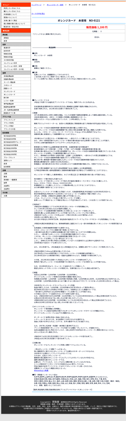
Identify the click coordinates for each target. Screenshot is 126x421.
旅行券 (6, 97)
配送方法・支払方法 (11, 26)
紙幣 (5, 183)
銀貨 (5, 176)
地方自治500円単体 (11, 145)
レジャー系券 (9, 100)
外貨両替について (10, 14)
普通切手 (7, 47)
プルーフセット (9, 157)
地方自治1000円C (10, 154)
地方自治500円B (10, 139)
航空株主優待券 (9, 107)
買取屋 (55, 401)
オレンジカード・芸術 (55, 5)
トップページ (36, 5)
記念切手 (7, 51)
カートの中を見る (38, 13)
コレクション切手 (10, 63)
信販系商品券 (9, 79)
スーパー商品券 (9, 82)
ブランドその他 (9, 129)
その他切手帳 (9, 60)
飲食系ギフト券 (9, 113)
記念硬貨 (7, 166)
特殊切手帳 (8, 54)
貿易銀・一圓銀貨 (10, 179)
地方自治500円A (10, 136)
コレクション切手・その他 (14, 69)
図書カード (8, 88)
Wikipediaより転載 (41, 370)
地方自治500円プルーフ (12, 142)
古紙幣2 (7, 189)
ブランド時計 (9, 126)
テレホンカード (9, 91)
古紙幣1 (7, 186)
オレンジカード (9, 94)
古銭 (5, 173)
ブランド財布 (9, 123)
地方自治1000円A (10, 148)
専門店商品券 (9, 104)
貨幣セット (8, 160)
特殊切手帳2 (8, 57)
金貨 (5, 41)
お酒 (5, 196)
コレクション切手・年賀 (13, 66)
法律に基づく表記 (10, 20)
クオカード (8, 85)
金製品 (6, 38)
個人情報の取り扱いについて (14, 23)
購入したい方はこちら (12, 11)
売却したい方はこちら (12, 8)
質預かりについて (10, 17)
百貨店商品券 (9, 76)
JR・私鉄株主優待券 (11, 110)
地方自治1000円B (10, 151)
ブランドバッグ (9, 120)
